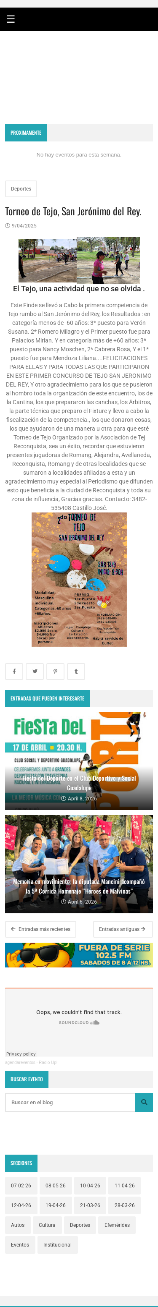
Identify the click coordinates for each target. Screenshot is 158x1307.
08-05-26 (56, 1186)
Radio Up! (48, 1062)
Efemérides (117, 1225)
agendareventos (20, 1062)
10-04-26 (90, 1186)
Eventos (20, 1245)
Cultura (47, 1225)
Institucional (57, 1245)
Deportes (21, 189)
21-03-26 (90, 1205)
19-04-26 (56, 1205)
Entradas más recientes (40, 929)
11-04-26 (125, 1186)
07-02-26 (21, 1186)
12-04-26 (21, 1205)
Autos (17, 1225)
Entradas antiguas (122, 929)
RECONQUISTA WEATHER (79, 87)
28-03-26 (125, 1205)
